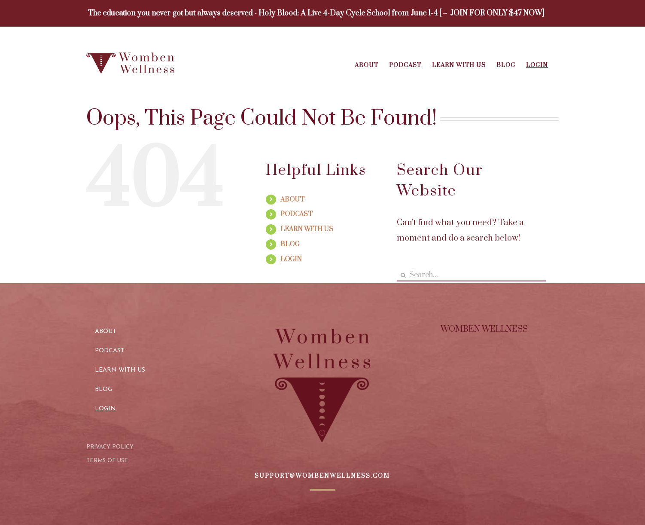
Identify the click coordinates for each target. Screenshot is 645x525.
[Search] (403, 275)
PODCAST (296, 214)
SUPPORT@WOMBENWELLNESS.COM (322, 476)
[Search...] (471, 275)
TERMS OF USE (107, 461)
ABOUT (292, 199)
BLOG (289, 244)
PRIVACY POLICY (110, 447)
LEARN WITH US (306, 229)
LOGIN (291, 259)
